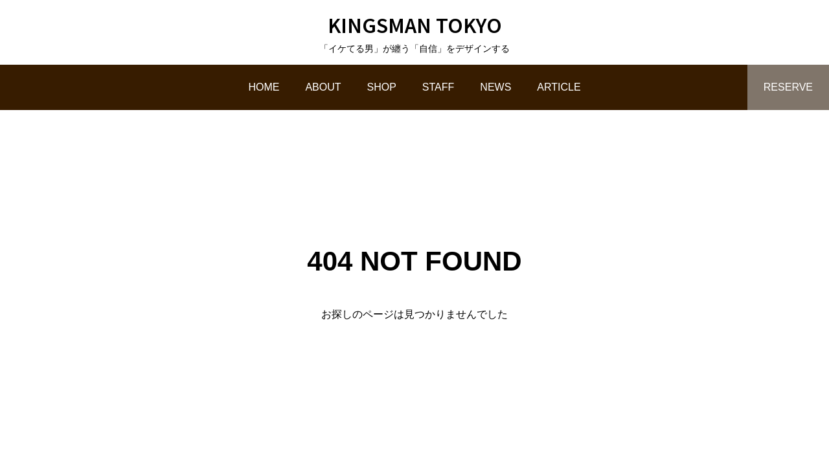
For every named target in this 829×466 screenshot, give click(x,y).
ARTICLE (558, 87)
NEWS (495, 87)
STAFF (438, 87)
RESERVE (788, 87)
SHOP (381, 87)
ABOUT (323, 87)
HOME (263, 87)
